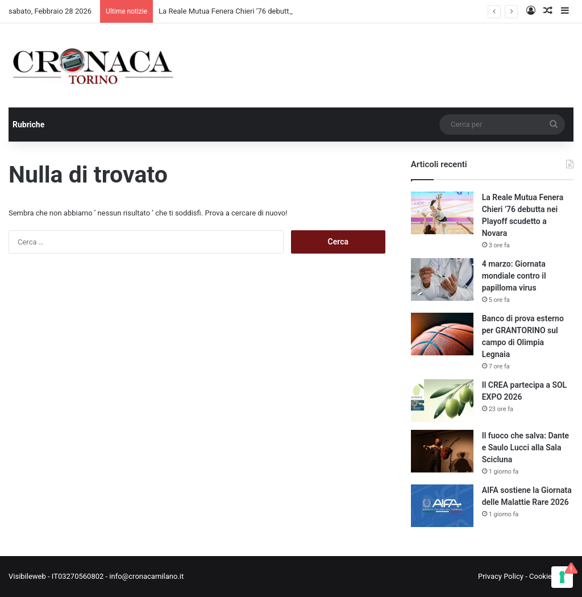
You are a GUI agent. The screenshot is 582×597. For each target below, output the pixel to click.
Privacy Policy (500, 576)
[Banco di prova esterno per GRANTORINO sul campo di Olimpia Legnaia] (442, 334)
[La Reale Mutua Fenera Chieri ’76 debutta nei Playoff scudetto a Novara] (442, 213)
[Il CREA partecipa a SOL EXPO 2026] (442, 400)
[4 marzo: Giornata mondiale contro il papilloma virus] (442, 279)
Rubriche (28, 124)
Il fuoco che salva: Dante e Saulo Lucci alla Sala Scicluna (525, 447)
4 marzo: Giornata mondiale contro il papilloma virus (514, 275)
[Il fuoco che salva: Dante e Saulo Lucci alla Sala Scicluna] (442, 451)
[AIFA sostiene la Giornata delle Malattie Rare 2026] (442, 505)
